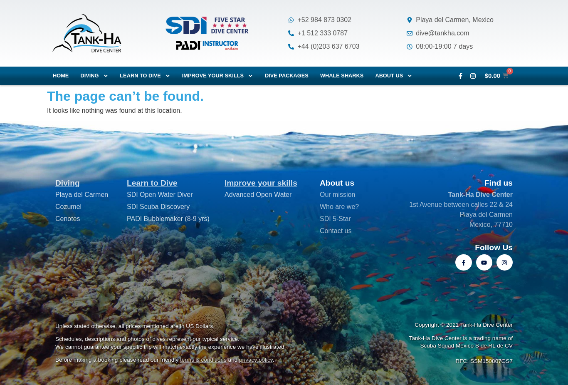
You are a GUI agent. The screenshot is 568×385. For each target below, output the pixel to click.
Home (61, 75)
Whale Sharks (342, 75)
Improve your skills (217, 76)
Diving (94, 76)
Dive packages (287, 75)
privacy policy (256, 360)
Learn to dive (145, 76)
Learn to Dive (152, 183)
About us (393, 76)
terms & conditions (203, 360)
